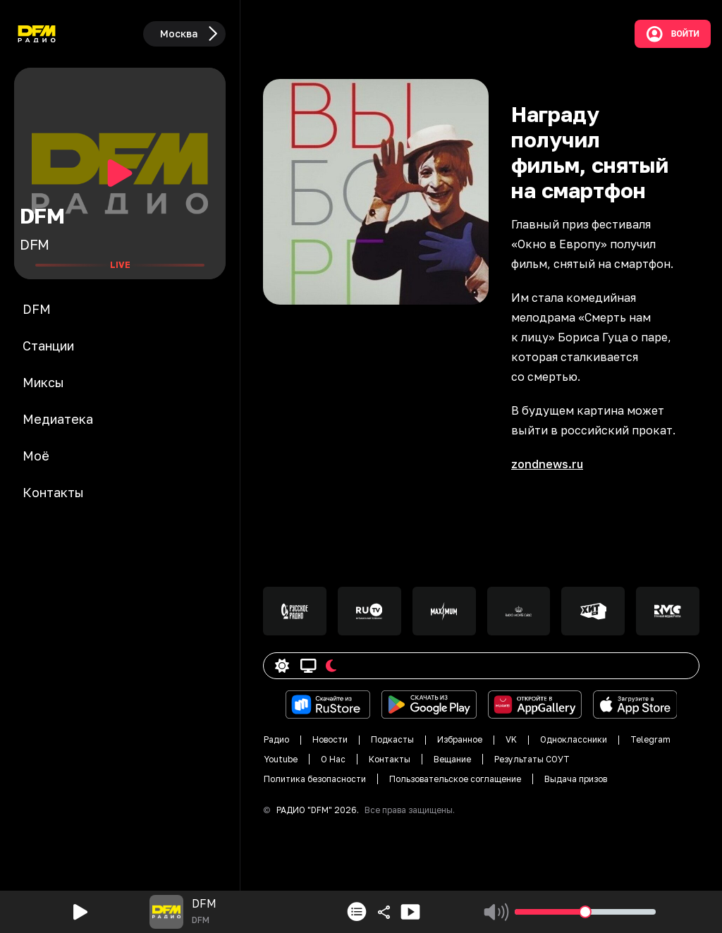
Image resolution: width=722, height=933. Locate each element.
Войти (672, 33)
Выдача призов (575, 779)
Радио (276, 739)
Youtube (281, 759)
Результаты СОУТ (532, 759)
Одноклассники (573, 739)
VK (511, 739)
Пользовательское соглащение (455, 779)
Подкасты (392, 739)
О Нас (333, 759)
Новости (330, 739)
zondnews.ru (547, 464)
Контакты (389, 759)
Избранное (459, 739)
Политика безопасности (315, 779)
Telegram (650, 739)
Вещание (452, 759)
